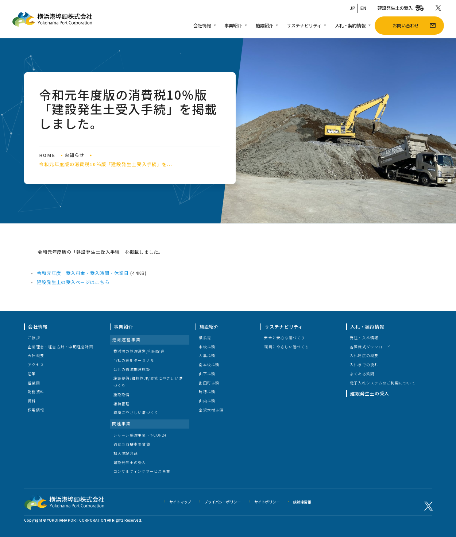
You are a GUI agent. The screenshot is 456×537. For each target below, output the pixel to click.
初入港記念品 (125, 453)
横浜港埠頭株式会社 (64, 501)
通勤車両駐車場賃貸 (131, 444)
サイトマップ (180, 502)
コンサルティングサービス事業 (141, 471)
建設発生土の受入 (129, 462)
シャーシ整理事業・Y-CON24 (140, 435)
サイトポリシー (267, 502)
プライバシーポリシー (222, 502)
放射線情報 (302, 502)
